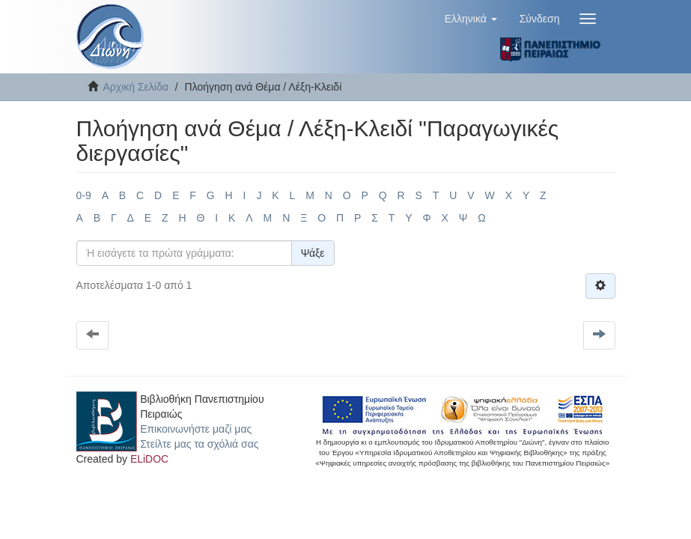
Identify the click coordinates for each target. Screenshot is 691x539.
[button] (470, 18)
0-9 (83, 195)
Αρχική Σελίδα (135, 87)
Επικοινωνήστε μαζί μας (196, 429)
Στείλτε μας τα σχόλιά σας (199, 444)
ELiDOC (149, 459)
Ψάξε (313, 253)
